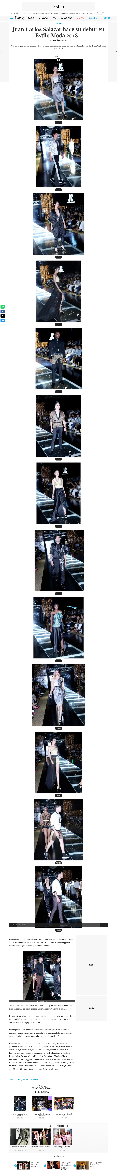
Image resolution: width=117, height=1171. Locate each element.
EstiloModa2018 (36, 1088)
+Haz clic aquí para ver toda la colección (25, 1079)
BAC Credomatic (46, 1088)
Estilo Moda (20, 1118)
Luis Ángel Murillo (60, 40)
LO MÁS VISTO (58, 1156)
